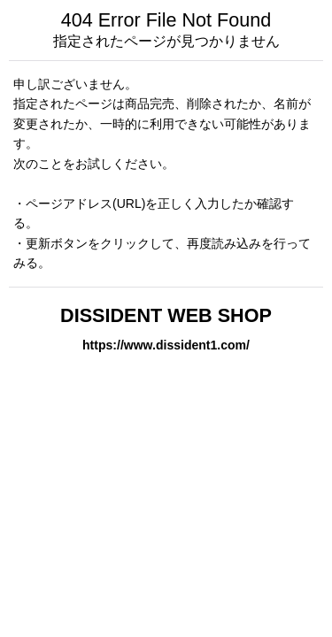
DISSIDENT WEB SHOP (166, 315)
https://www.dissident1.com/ (166, 345)
